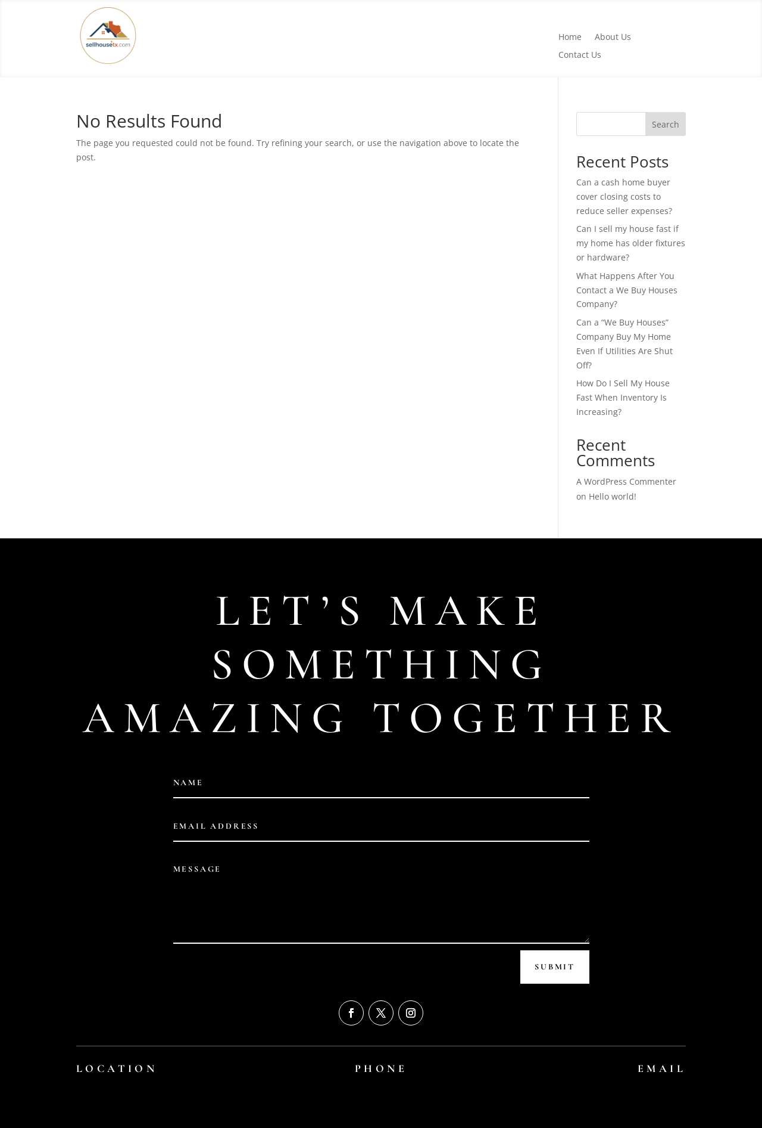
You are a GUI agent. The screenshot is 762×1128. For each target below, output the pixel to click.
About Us (613, 37)
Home (570, 37)
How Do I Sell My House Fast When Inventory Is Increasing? (623, 397)
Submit (555, 967)
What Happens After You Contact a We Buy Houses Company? (626, 290)
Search (665, 124)
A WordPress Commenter (626, 481)
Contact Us (579, 55)
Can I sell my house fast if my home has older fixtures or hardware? (630, 243)
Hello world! (612, 496)
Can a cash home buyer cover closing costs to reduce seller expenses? (624, 196)
